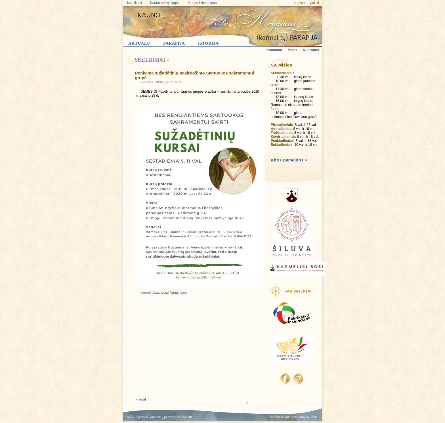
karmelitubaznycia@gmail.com (163, 293)
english (299, 3)
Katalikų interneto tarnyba (291, 417)
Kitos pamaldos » (289, 159)
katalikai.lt (134, 3)
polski (314, 3)
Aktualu (139, 43)
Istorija (208, 43)
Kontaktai (274, 50)
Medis (292, 50)
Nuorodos (311, 50)
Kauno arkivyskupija (165, 3)
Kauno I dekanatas (202, 3)
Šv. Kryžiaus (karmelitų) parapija (153, 417)
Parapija (174, 43)
